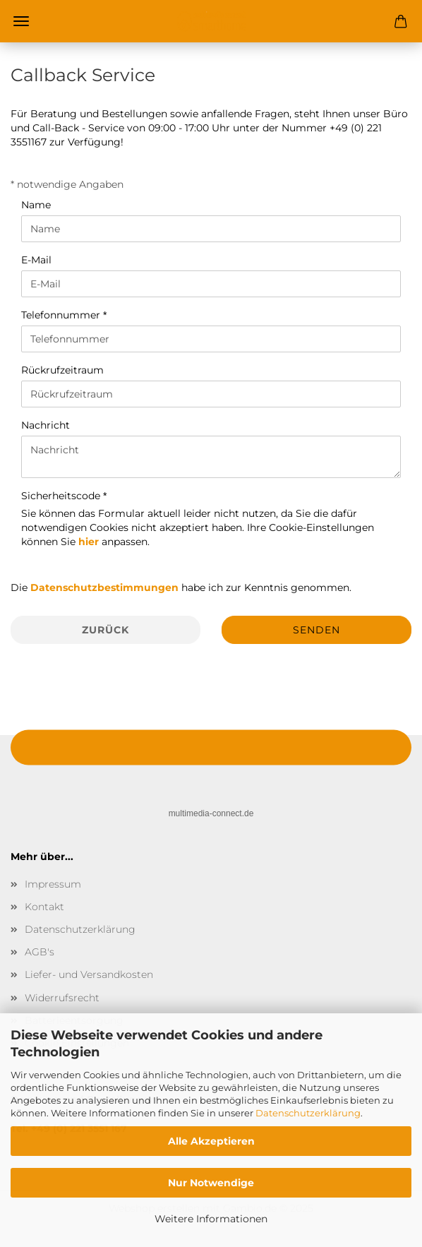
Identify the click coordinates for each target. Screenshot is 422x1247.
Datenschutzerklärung (308, 1112)
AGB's (39, 951)
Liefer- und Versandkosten (89, 974)
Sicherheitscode (62, 495)
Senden (316, 630)
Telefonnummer (62, 315)
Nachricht (45, 425)
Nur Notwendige (211, 1182)
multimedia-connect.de (211, 813)
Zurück (105, 630)
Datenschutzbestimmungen (104, 587)
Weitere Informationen (211, 1218)
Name (36, 204)
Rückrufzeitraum (62, 370)
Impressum (53, 884)
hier (88, 541)
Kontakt (44, 906)
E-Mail (36, 259)
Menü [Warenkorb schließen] (21, 21)
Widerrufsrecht (62, 997)
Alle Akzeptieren (211, 1141)
